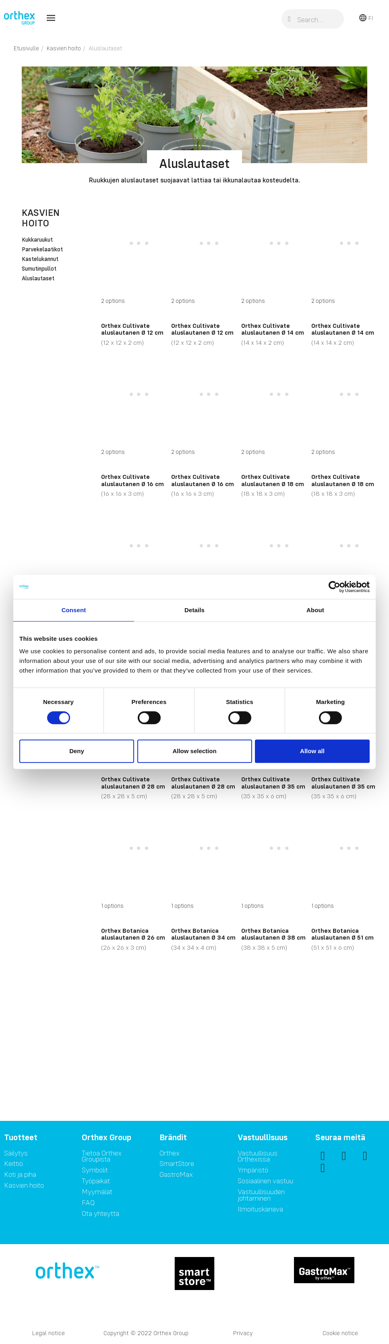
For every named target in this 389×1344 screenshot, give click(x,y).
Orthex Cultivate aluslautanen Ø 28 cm (133, 782)
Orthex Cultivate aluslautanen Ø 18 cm (272, 480)
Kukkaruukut (37, 240)
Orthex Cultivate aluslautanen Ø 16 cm (132, 480)
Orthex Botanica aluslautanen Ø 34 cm (203, 934)
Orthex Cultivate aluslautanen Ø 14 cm (272, 329)
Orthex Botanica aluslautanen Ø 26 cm (133, 934)
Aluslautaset (38, 278)
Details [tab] (194, 610)
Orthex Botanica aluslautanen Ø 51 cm (342, 934)
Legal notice (48, 1333)
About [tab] (315, 610)
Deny (76, 751)
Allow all (312, 751)
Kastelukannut (40, 259)
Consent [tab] (74, 610)
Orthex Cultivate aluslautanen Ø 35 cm (273, 782)
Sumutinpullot (39, 269)
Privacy (243, 1333)
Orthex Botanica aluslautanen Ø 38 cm (273, 934)
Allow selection (194, 751)
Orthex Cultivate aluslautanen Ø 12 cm (132, 329)
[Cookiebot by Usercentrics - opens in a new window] (334, 587)
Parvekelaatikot (42, 249)
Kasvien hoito (41, 218)
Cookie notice (340, 1333)
